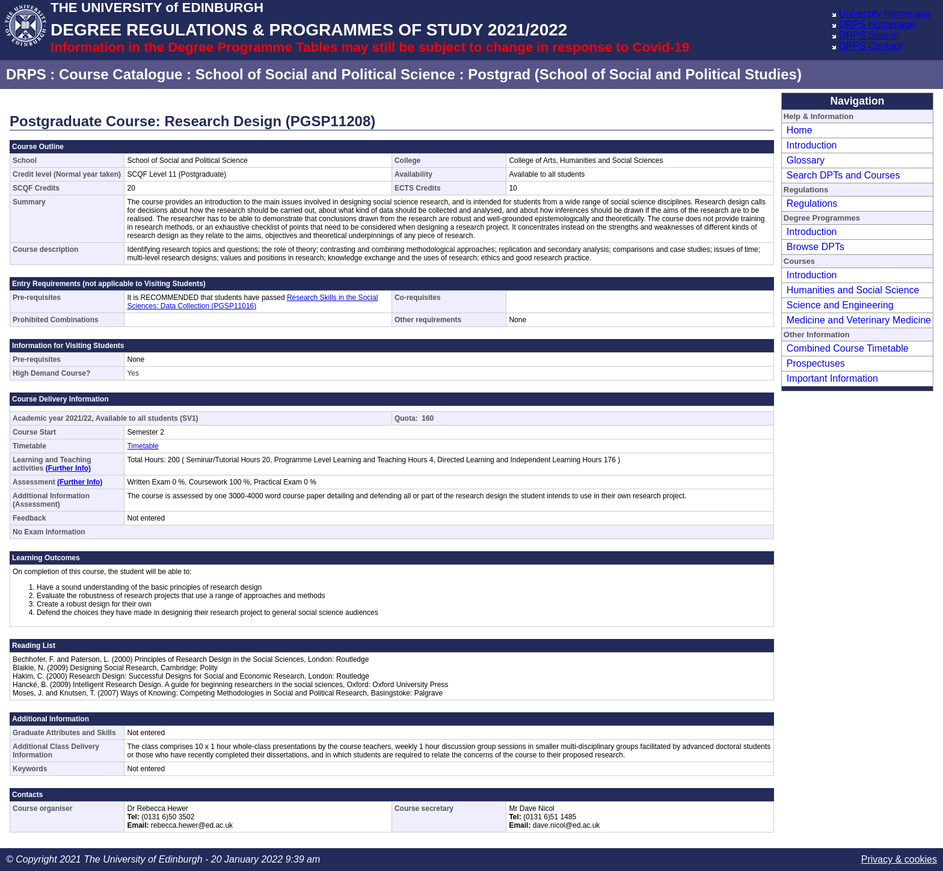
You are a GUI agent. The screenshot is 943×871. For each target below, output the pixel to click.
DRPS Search (869, 35)
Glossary (806, 160)
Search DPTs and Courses (843, 175)
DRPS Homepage (877, 24)
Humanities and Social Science (853, 290)
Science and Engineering (840, 305)
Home (799, 130)
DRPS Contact (870, 46)
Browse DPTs (815, 247)
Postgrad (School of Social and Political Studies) (635, 74)
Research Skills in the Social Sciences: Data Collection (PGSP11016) (252, 301)
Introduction (812, 145)
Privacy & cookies (899, 859)
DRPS (26, 74)
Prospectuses (816, 363)
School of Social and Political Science (325, 74)
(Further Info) (68, 468)
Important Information (832, 378)
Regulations (812, 203)
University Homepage (885, 13)
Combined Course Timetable (848, 348)
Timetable (142, 446)
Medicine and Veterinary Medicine (859, 320)
